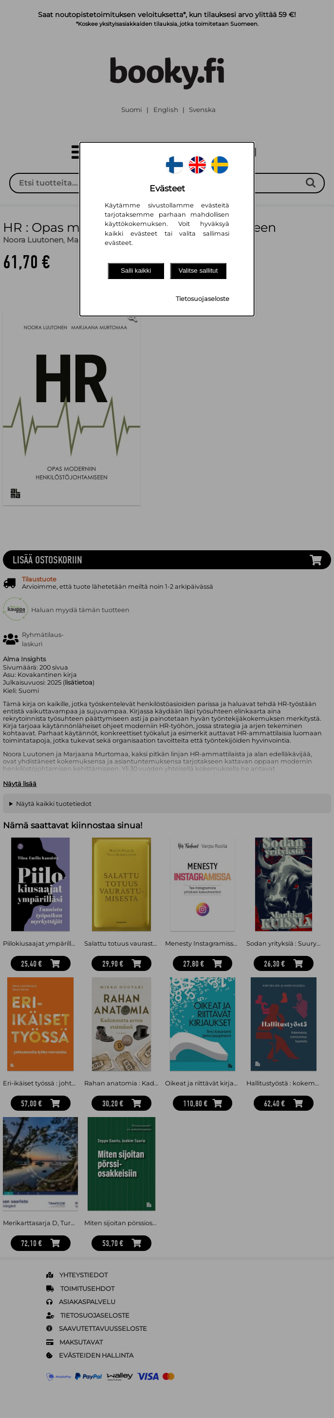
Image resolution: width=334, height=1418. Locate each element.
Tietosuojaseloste (202, 298)
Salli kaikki (136, 270)
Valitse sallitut (198, 270)
